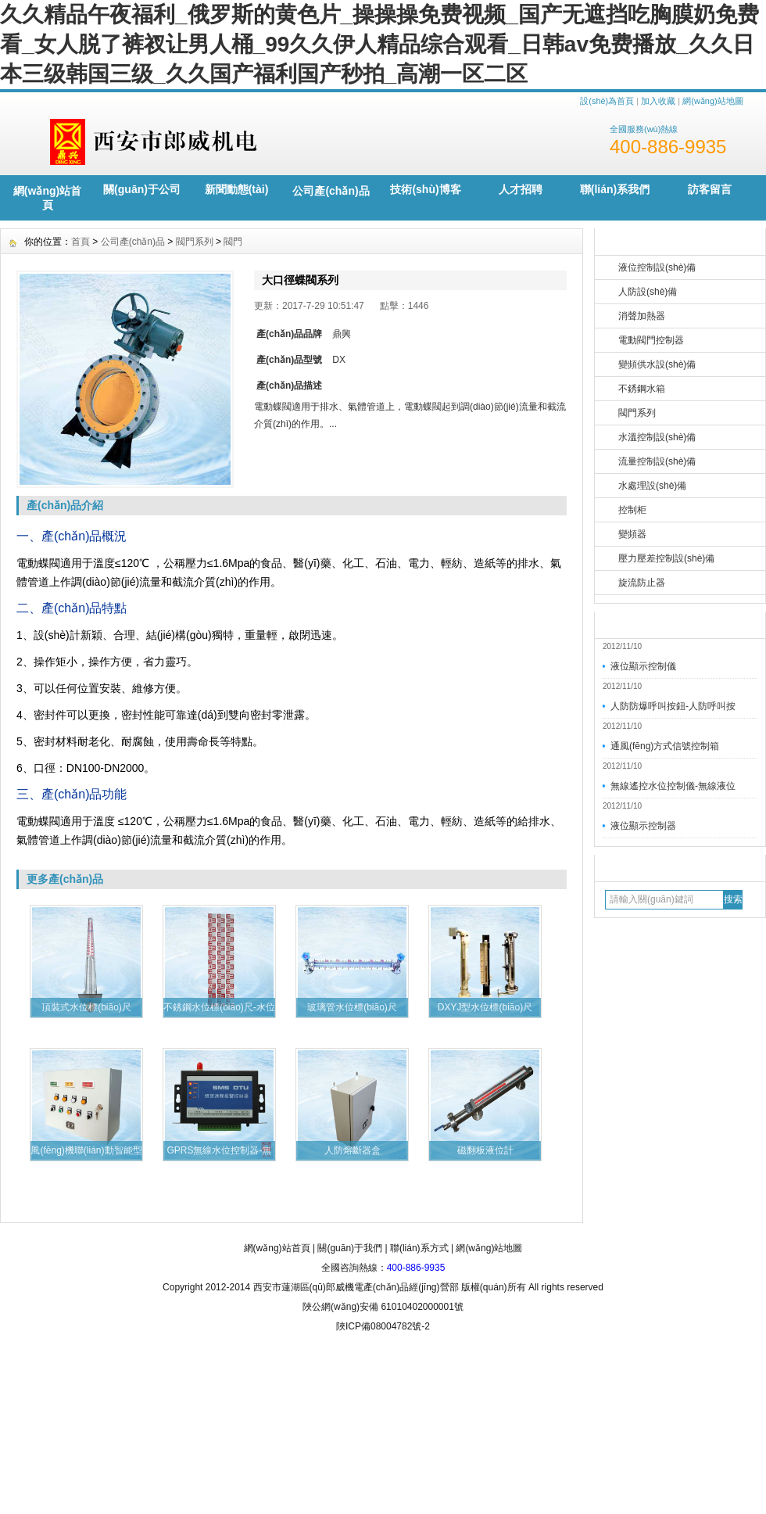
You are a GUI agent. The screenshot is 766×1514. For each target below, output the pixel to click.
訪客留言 (710, 189)
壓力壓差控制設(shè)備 (666, 558)
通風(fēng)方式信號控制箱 (664, 746)
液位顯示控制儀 (643, 666)
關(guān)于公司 (142, 189)
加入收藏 (658, 101)
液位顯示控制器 (643, 825)
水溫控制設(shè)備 (657, 437)
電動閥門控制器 (651, 340)
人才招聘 (520, 189)
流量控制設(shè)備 (657, 461)
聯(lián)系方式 (419, 1248)
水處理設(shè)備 (652, 485)
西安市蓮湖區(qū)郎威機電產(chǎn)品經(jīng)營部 (356, 1287)
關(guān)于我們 (349, 1248)
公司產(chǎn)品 (330, 191)
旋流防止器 (641, 582)
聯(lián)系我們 (615, 189)
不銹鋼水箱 (641, 388)
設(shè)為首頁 (607, 101)
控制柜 (632, 509)
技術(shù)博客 (425, 189)
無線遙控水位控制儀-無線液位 (673, 785)
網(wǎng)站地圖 (712, 101)
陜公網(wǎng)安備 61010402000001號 (383, 1306)
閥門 (233, 241)
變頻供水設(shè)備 (657, 364)
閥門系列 (637, 412)
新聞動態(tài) (237, 189)
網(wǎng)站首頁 (47, 198)
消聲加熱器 (641, 315)
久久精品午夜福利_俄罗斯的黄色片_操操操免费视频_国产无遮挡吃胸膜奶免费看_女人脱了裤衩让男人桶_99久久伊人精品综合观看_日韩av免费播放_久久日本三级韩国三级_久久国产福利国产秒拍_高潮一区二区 (379, 44)
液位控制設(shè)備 (657, 267)
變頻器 (632, 534)
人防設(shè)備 (647, 291)
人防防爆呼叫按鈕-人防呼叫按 (673, 706)
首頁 (80, 241)
